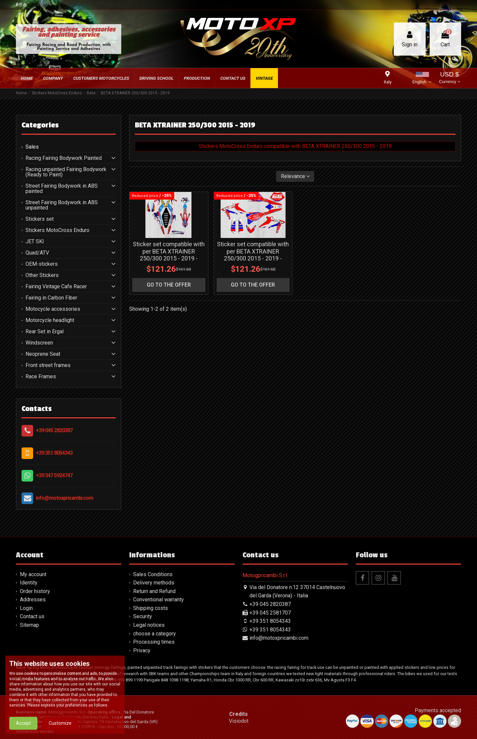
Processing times (154, 642)
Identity (28, 582)
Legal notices (149, 625)
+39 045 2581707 (270, 613)
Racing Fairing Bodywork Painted (64, 158)
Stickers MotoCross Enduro (57, 230)
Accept (23, 724)
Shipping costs (150, 608)
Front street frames (48, 365)
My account (33, 574)
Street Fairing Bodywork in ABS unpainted (62, 205)
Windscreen (39, 343)
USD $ (449, 78)
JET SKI (35, 241)
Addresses (33, 599)
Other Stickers (42, 275)
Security (142, 616)
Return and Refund (154, 591)
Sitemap (29, 625)
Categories (40, 125)
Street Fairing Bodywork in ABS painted (62, 188)
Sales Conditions (153, 574)
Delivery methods (153, 582)
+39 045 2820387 (54, 430)
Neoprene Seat (43, 354)
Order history (35, 591)
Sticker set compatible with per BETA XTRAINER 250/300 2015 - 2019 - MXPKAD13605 (253, 255)
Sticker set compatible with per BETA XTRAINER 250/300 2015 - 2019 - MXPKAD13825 (169, 255)
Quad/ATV (37, 252)
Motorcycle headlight (50, 320)
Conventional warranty (158, 599)
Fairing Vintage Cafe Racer (56, 286)
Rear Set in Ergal (45, 331)
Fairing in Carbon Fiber (51, 297)
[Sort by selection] (295, 176)
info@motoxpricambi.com (64, 498)
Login (26, 608)
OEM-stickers (42, 264)
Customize (60, 724)
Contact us (32, 616)
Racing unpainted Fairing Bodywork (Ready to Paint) (66, 172)
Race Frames (41, 376)
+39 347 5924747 (54, 475)
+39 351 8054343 (54, 453)
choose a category (154, 633)
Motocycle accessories (53, 309)
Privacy (141, 650)
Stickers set (40, 219)
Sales (32, 147)
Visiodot (238, 721)
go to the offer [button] (169, 285)
